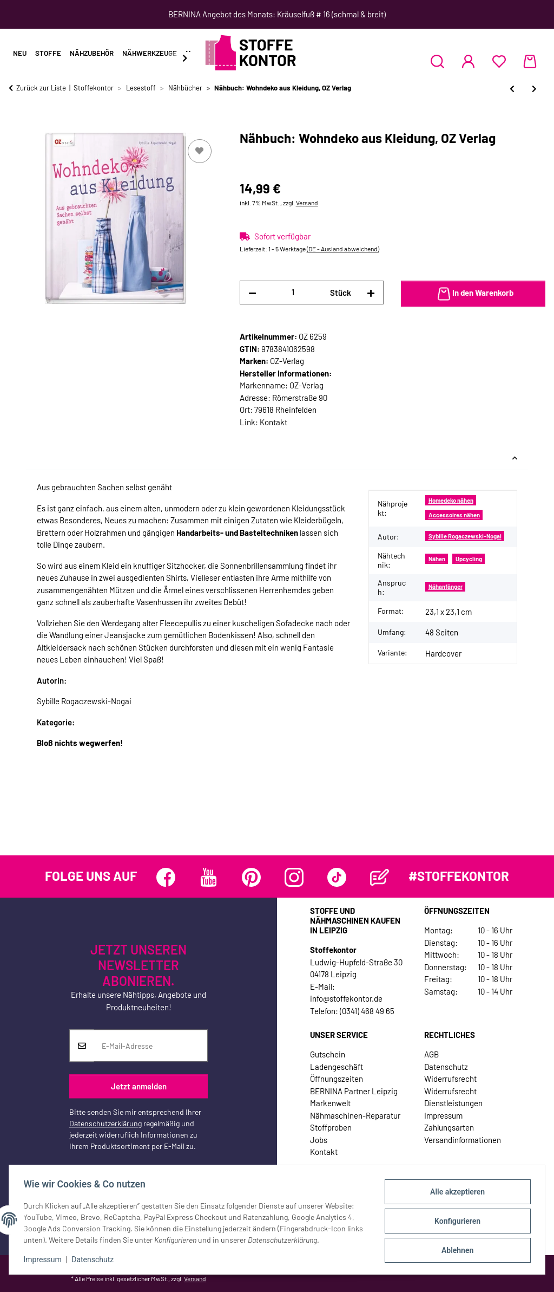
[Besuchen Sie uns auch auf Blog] (379, 877)
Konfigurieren (454, 1221)
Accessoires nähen (454, 514)
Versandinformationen (462, 1140)
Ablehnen (454, 1249)
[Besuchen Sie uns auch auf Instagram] (294, 877)
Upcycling (469, 558)
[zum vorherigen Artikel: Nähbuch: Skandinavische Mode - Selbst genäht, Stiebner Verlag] (512, 88)
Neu (20, 53)
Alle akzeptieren (454, 1193)
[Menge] (293, 292)
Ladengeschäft (336, 1067)
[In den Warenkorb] (17, 125)
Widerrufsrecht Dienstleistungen (453, 1097)
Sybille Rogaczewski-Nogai (465, 536)
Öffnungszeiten (336, 1078)
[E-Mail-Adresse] (151, 1046)
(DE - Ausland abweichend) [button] (343, 248)
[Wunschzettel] (499, 61)
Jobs (318, 1140)
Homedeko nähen (450, 500)
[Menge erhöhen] (371, 292)
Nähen (436, 558)
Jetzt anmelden (139, 1086)
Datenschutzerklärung (105, 1123)
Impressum (45, 1259)
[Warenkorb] (530, 61)
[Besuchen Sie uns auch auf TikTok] (337, 877)
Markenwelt (330, 1103)
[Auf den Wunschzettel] (200, 151)
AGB (431, 1054)
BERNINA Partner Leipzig (354, 1091)
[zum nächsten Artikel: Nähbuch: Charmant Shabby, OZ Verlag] (534, 88)
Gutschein (327, 1054)
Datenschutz (96, 1259)
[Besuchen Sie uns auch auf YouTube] (208, 877)
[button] (437, 61)
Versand (307, 202)
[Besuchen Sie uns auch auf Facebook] (166, 877)
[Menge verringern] (252, 292)
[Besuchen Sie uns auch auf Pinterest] (251, 877)
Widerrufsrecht (450, 1078)
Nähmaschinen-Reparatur (355, 1115)
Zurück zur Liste (41, 87)
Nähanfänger (445, 586)
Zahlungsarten (449, 1127)
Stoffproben (331, 1127)
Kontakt (273, 422)
